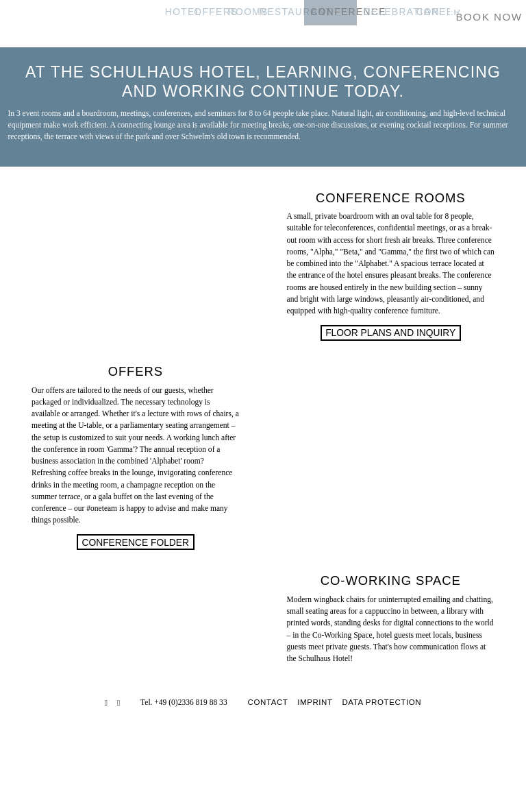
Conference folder (135, 542)
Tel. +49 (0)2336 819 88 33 (183, 702)
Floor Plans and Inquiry (390, 332)
